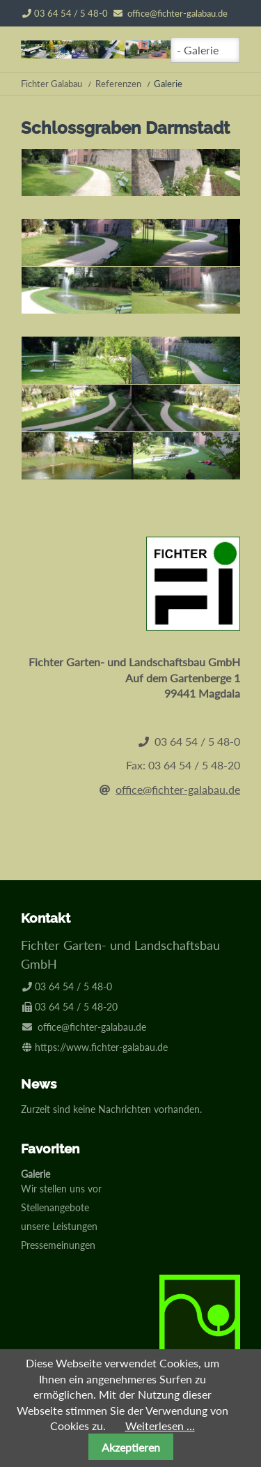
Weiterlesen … (160, 1425)
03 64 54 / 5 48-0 (65, 13)
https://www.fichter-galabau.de (101, 1047)
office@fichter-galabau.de (177, 13)
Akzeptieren (131, 1447)
